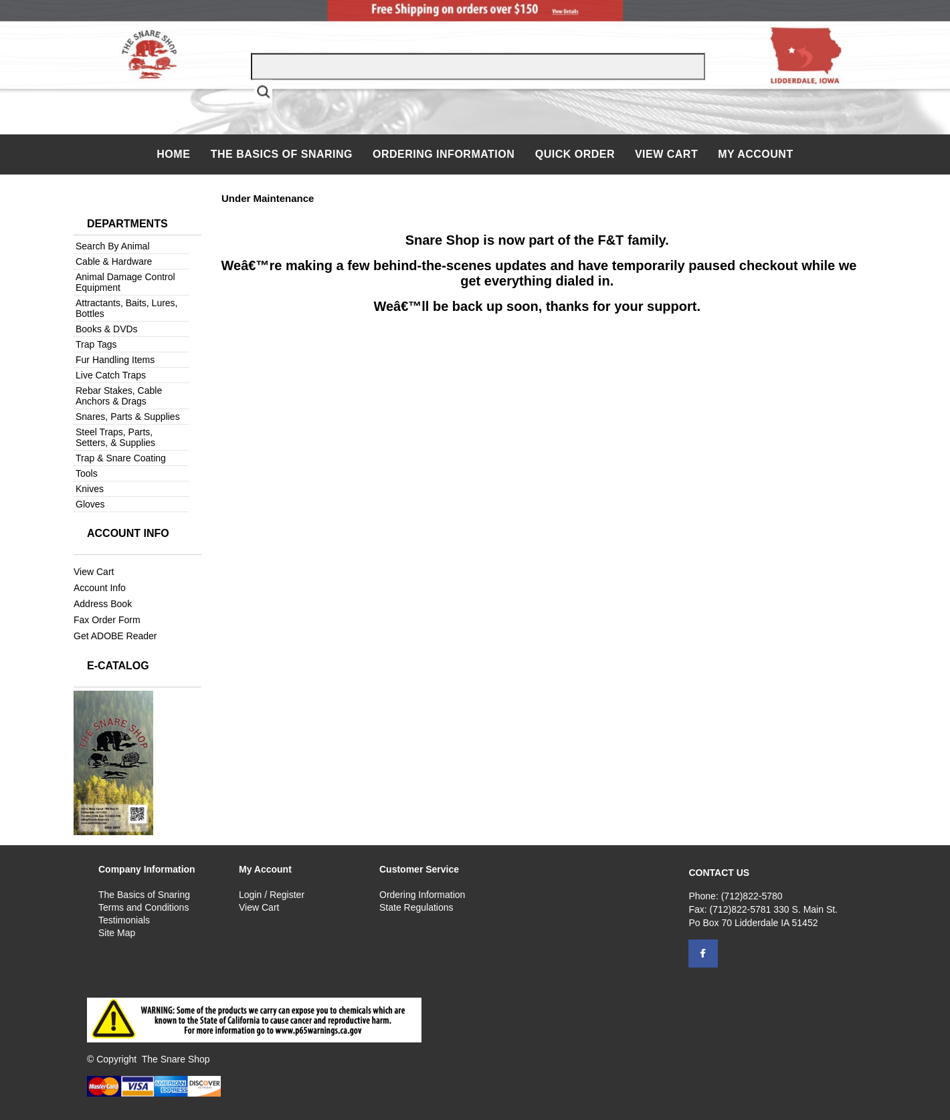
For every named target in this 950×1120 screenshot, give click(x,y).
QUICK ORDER (575, 154)
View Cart (666, 154)
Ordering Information (445, 154)
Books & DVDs (107, 329)
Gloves (90, 504)
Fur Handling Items (115, 359)
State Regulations (416, 907)
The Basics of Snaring (282, 154)
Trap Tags (96, 344)
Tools (87, 473)
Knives (90, 488)
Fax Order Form (107, 619)
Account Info (100, 587)
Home (175, 154)
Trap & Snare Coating (121, 458)
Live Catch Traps (111, 375)
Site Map (116, 932)
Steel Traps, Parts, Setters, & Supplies (115, 437)
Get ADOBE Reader (115, 636)
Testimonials (124, 920)
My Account (755, 154)
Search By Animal (113, 246)
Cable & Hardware (114, 261)
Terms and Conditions (143, 907)
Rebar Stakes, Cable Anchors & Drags (119, 396)
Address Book (103, 603)
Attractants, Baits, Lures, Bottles (127, 308)
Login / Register (271, 894)
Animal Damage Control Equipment (125, 282)
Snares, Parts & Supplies (128, 416)
